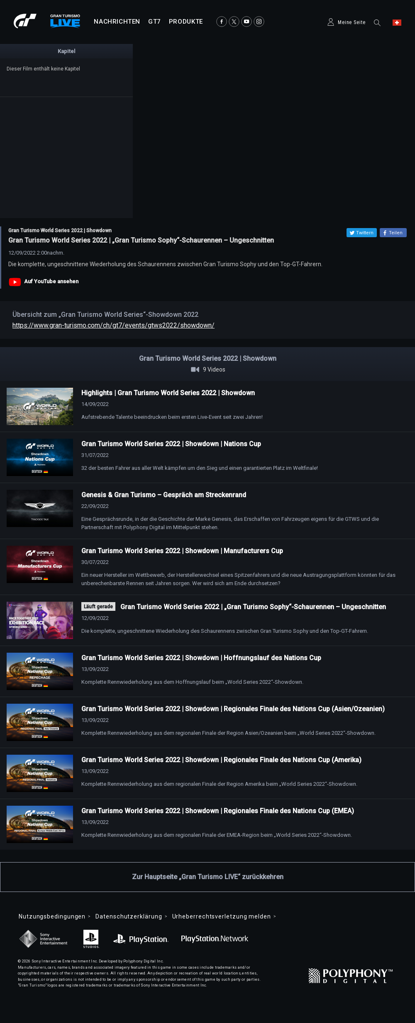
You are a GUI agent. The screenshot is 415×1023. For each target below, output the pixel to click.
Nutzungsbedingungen (52, 916)
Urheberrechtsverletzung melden (221, 916)
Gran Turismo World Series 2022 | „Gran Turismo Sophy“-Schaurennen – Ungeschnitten (253, 607)
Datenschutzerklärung (128, 916)
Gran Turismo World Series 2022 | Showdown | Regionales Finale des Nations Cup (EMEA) (217, 811)
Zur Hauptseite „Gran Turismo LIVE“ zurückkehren (207, 877)
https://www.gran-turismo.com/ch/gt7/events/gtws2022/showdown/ (113, 325)
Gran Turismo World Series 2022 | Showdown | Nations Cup (171, 444)
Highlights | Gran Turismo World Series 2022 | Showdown (168, 393)
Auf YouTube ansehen (51, 281)
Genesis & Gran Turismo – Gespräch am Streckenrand (163, 495)
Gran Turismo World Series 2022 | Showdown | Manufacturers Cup (182, 551)
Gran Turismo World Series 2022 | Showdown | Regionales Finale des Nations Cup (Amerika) (221, 760)
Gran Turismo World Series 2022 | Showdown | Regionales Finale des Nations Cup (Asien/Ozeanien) (233, 709)
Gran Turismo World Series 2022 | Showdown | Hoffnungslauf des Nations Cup (201, 658)
